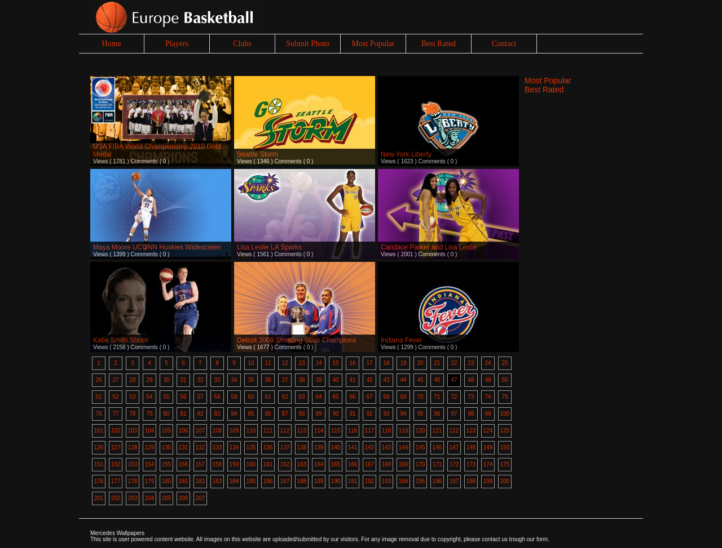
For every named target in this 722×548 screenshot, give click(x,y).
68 (386, 397)
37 (284, 380)
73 (471, 397)
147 (454, 447)
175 (505, 464)
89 (318, 414)
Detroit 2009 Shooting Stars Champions (296, 340)
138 (302, 447)
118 (386, 430)
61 (268, 397)
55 (166, 397)
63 (301, 397)
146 (437, 447)
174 (488, 464)
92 (369, 414)
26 (98, 380)
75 (504, 397)
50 (504, 380)
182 (200, 481)
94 (403, 414)
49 (488, 380)
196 (437, 481)
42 (369, 380)
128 (133, 447)
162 (285, 464)
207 (200, 498)
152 (116, 464)
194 (403, 481)
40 (335, 380)
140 (336, 447)
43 (386, 380)
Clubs (242, 43)
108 (217, 430)
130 (166, 447)
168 (386, 464)
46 (437, 380)
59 (234, 397)
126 (99, 447)
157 (200, 464)
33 (217, 380)
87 (284, 414)
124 (488, 430)
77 (115, 414)
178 (133, 481)
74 (488, 397)
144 (403, 447)
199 (488, 481)
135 (251, 447)
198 (471, 481)
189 (319, 481)
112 (285, 430)
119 (403, 430)
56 (183, 397)
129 (150, 447)
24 (488, 363)
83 (217, 414)
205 (166, 498)
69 (403, 397)
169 (403, 464)
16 (352, 363)
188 (302, 481)
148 (471, 447)
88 (301, 414)
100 (505, 414)
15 (335, 363)
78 (132, 414)
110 (251, 430)
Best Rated (438, 43)
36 (268, 380)
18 (386, 363)
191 (353, 481)
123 (471, 430)
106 (183, 430)
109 (234, 430)
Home (111, 43)
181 (183, 481)
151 (99, 464)
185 (251, 481)
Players (176, 43)
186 (268, 481)
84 (234, 414)
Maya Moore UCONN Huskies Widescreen (157, 247)
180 (166, 481)
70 (420, 397)
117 (370, 430)
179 (150, 481)
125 (505, 430)
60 (251, 397)
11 (268, 363)
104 (150, 430)
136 (268, 447)
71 (437, 397)
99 (488, 414)
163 (302, 464)
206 (183, 498)
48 (471, 380)
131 (183, 447)
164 (319, 464)
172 (454, 464)
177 (116, 481)
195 (420, 481)
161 (268, 464)
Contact (504, 43)
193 (386, 481)
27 (115, 380)
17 (369, 363)
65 (335, 397)
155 (166, 464)
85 (251, 414)
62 (284, 397)
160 (251, 464)
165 (336, 464)
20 (420, 363)
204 (150, 498)
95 (420, 414)
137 (285, 447)
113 (302, 430)
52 (115, 397)
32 (200, 380)
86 (268, 414)
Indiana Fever (401, 340)
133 (217, 447)
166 (353, 464)
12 (284, 363)
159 (234, 464)
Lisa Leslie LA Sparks (269, 247)
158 (217, 464)
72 (454, 397)
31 (183, 380)
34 (234, 380)
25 (504, 363)
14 (318, 363)
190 (336, 481)
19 (403, 363)
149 (488, 447)
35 (251, 380)
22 (454, 363)
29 (149, 380)
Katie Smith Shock (120, 340)
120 (420, 430)
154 (150, 464)
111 (268, 430)
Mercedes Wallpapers (117, 533)
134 (234, 447)
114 (319, 430)
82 (200, 414)
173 (471, 464)
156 (183, 464)
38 (301, 380)
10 (251, 363)
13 (301, 363)
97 (454, 414)
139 (319, 447)
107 (200, 430)
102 (116, 430)
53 (132, 397)
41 (352, 380)
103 (133, 430)
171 (437, 464)
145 (420, 447)
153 (133, 464)
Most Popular (373, 43)
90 (335, 414)
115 (336, 430)
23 (471, 363)
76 (98, 414)
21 (437, 363)
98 (471, 414)
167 (370, 464)
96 (437, 414)
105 (166, 430)
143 (386, 447)
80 (166, 414)
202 (116, 498)
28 (132, 380)
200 (505, 481)
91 (352, 414)
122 (454, 430)
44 (403, 380)
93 (386, 414)
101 (99, 430)
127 (116, 447)
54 (149, 397)
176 (99, 481)
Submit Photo (307, 43)
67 (369, 397)
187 (285, 481)
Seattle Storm (257, 154)
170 (420, 464)
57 (200, 397)
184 (234, 481)
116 (353, 430)
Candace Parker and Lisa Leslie (429, 247)
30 (166, 380)
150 (505, 447)
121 (437, 430)
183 (217, 481)
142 (370, 447)
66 (352, 397)
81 (183, 414)
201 (99, 498)
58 (217, 397)
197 (454, 481)
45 (420, 380)
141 (353, 447)
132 (200, 447)
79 (149, 414)
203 (133, 498)
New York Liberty (406, 154)
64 (318, 397)
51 (98, 397)
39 (318, 380)
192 (370, 481)
